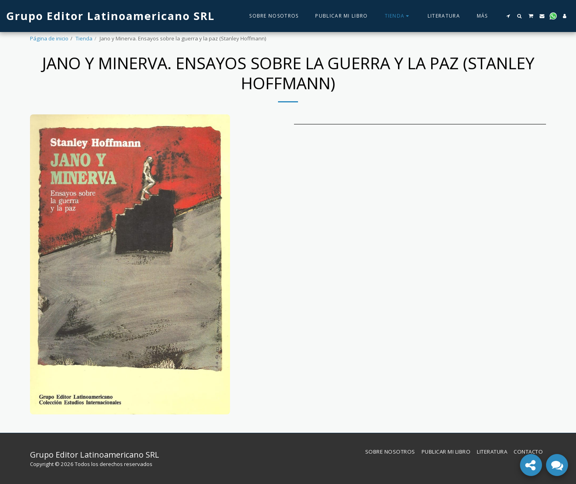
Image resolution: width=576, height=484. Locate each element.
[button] (508, 16)
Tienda (84, 38)
